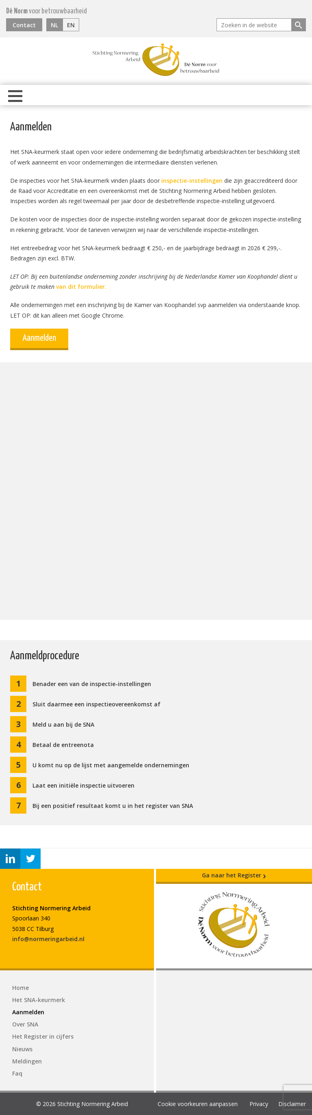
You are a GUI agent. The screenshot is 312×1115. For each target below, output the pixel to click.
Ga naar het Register (234, 875)
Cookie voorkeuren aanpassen (198, 1104)
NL (54, 25)
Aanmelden (39, 338)
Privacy (258, 1104)
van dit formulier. (81, 286)
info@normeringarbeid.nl (48, 939)
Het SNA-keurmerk (38, 1000)
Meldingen (27, 1061)
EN (71, 25)
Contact (24, 25)
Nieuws (22, 1049)
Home (20, 988)
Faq (17, 1073)
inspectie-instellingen (192, 180)
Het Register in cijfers (43, 1036)
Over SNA (25, 1024)
